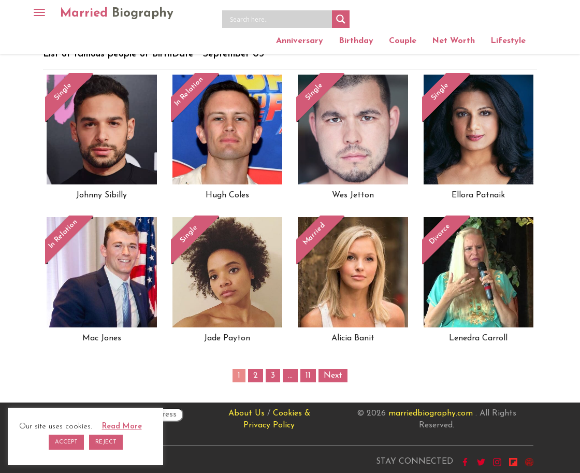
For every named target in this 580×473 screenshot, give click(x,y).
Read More (122, 427)
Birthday (356, 41)
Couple (402, 41)
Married (116, 13)
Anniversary (299, 41)
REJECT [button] (106, 442)
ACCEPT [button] (66, 442)
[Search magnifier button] (341, 19)
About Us (246, 413)
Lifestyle (508, 41)
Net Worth (453, 41)
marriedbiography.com (430, 413)
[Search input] (279, 19)
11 (308, 375)
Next (333, 375)
